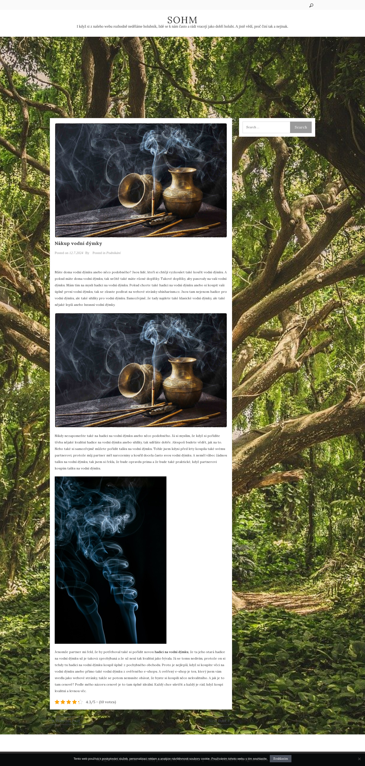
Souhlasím (280, 759)
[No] (359, 758)
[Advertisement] (182, 71)
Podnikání (113, 253)
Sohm (182, 20)
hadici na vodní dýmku (171, 652)
